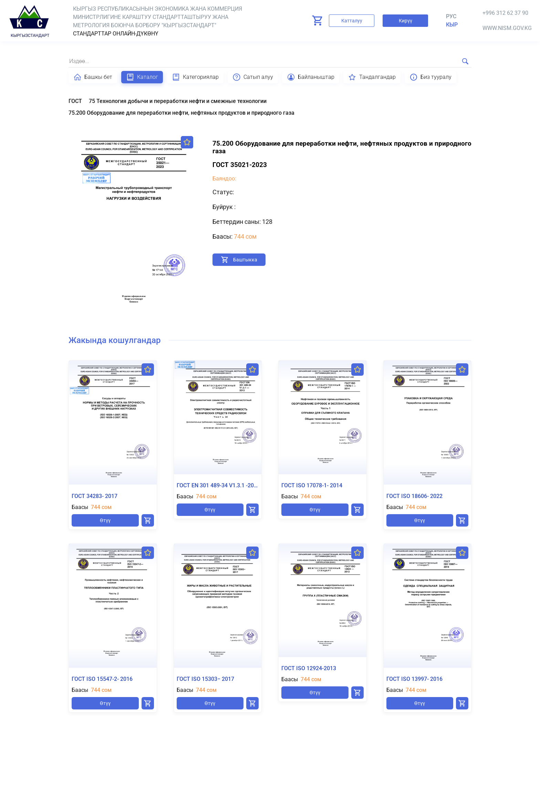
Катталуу (351, 20)
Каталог (142, 77)
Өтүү (105, 520)
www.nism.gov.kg (507, 28)
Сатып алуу (252, 77)
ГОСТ (75, 101)
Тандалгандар (372, 77)
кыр (452, 24)
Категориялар (195, 77)
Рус (451, 16)
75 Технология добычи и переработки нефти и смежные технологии (178, 101)
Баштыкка (245, 259)
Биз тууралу (430, 77)
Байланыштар (310, 77)
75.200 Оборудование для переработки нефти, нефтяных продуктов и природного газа (181, 113)
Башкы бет (92, 77)
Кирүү (405, 20)
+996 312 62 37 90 (505, 13)
